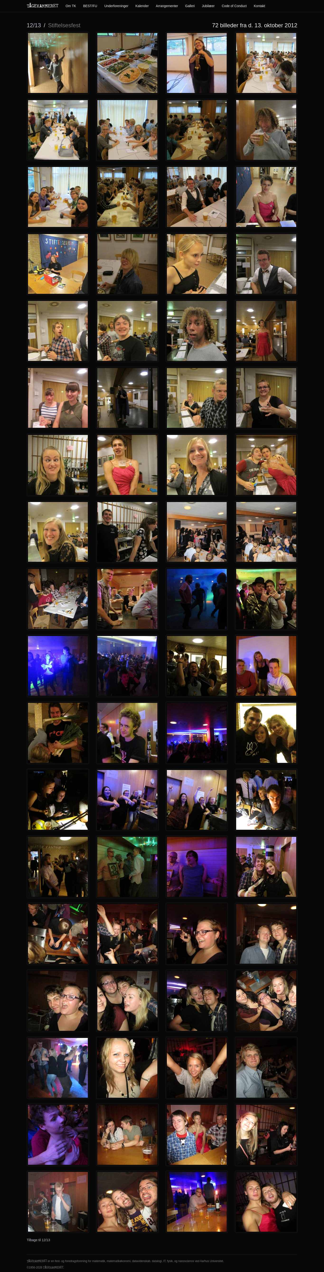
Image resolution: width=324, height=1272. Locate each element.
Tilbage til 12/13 (38, 1240)
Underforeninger (116, 6)
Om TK (71, 6)
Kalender (142, 6)
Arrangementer (167, 6)
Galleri (190, 6)
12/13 (34, 25)
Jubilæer (208, 6)
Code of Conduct (234, 6)
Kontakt (259, 6)
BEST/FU (90, 6)
